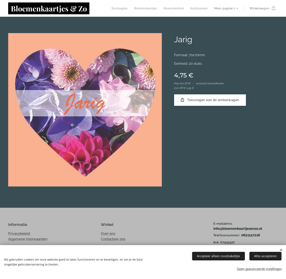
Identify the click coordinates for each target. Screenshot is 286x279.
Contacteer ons (113, 239)
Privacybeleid (19, 233)
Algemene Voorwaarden (27, 239)
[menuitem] (116, 8)
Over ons (108, 233)
